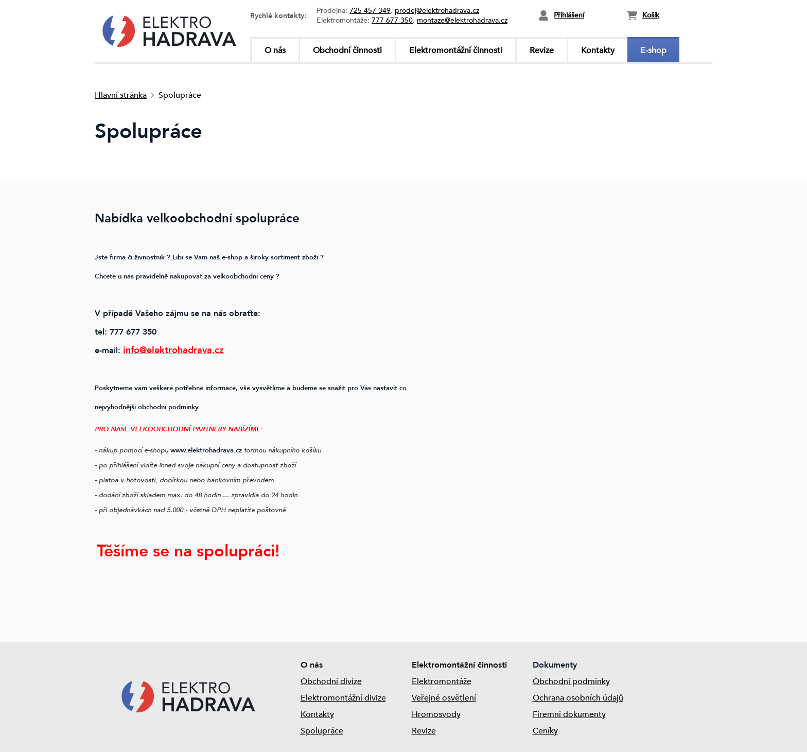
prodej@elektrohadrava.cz (437, 10)
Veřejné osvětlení (444, 698)
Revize (542, 50)
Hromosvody (436, 714)
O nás (275, 50)
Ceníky (545, 731)
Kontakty (598, 50)
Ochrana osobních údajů (578, 698)
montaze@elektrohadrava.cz (462, 20)
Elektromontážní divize (343, 698)
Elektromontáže (441, 681)
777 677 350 (392, 20)
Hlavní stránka (121, 95)
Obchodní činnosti (347, 50)
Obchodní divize (331, 681)
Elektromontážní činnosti (455, 50)
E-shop (653, 50)
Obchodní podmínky (571, 681)
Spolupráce (322, 731)
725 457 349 (370, 10)
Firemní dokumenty (569, 714)
